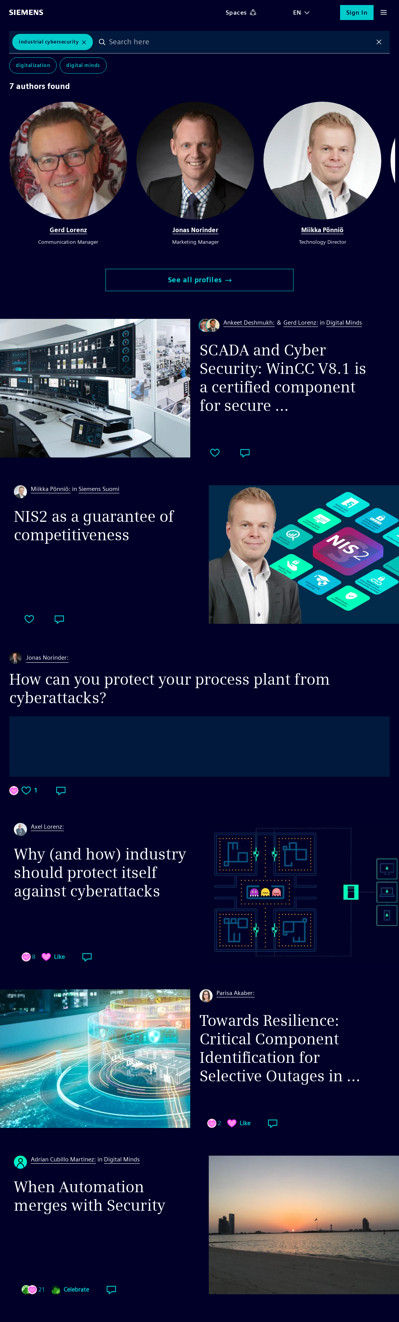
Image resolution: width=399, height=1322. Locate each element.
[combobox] (240, 42)
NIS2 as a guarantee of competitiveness (94, 525)
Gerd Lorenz (68, 230)
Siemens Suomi (99, 489)
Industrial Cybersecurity (49, 42)
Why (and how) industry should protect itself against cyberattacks (100, 872)
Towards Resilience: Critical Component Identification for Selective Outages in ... (280, 1048)
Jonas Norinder (195, 230)
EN (297, 12)
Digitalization (33, 65)
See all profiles (199, 280)
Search (102, 42)
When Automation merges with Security (89, 1196)
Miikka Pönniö (322, 230)
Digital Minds (83, 65)
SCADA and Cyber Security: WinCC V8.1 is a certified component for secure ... (283, 378)
